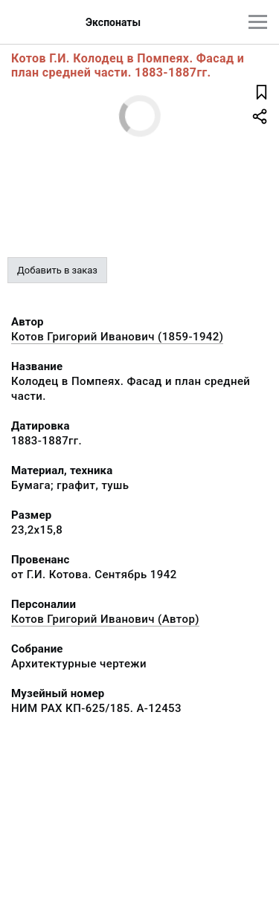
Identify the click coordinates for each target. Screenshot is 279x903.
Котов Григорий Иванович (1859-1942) (117, 336)
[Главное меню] (258, 21)
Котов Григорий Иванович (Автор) (105, 619)
